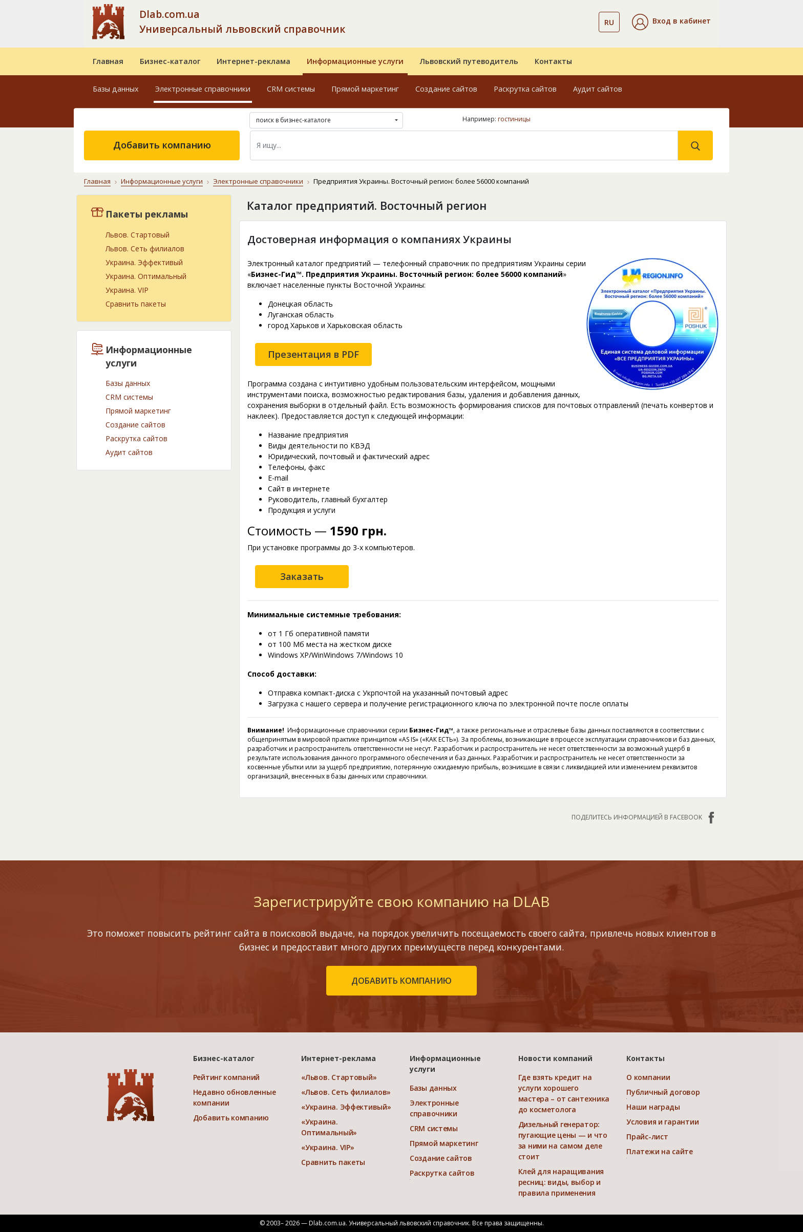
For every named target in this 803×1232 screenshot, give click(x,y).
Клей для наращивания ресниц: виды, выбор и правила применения (561, 1182)
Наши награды (653, 1107)
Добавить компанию (162, 145)
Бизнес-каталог (170, 61)
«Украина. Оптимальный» (329, 1127)
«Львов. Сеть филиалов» (346, 1092)
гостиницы (514, 119)
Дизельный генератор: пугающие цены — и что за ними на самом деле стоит (562, 1140)
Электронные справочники (202, 89)
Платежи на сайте (659, 1151)
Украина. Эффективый (144, 262)
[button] (671, 22)
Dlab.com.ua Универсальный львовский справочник (242, 21)
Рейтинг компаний (226, 1077)
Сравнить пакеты (135, 303)
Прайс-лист (647, 1136)
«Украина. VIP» (327, 1147)
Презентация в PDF (313, 354)
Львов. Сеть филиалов (144, 248)
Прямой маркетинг (365, 89)
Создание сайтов (446, 89)
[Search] (464, 145)
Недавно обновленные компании (234, 1097)
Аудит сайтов (597, 89)
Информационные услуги (355, 61)
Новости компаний (555, 1058)
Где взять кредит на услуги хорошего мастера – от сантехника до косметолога (564, 1093)
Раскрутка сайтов (525, 89)
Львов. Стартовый (137, 234)
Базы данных (116, 89)
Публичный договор (663, 1092)
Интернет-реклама (253, 61)
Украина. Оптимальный (145, 275)
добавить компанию (401, 980)
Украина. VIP (127, 289)
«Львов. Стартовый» (338, 1077)
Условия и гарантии (662, 1122)
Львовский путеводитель (469, 61)
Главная (108, 61)
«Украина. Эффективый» (346, 1107)
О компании (648, 1077)
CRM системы (291, 89)
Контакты (553, 61)
